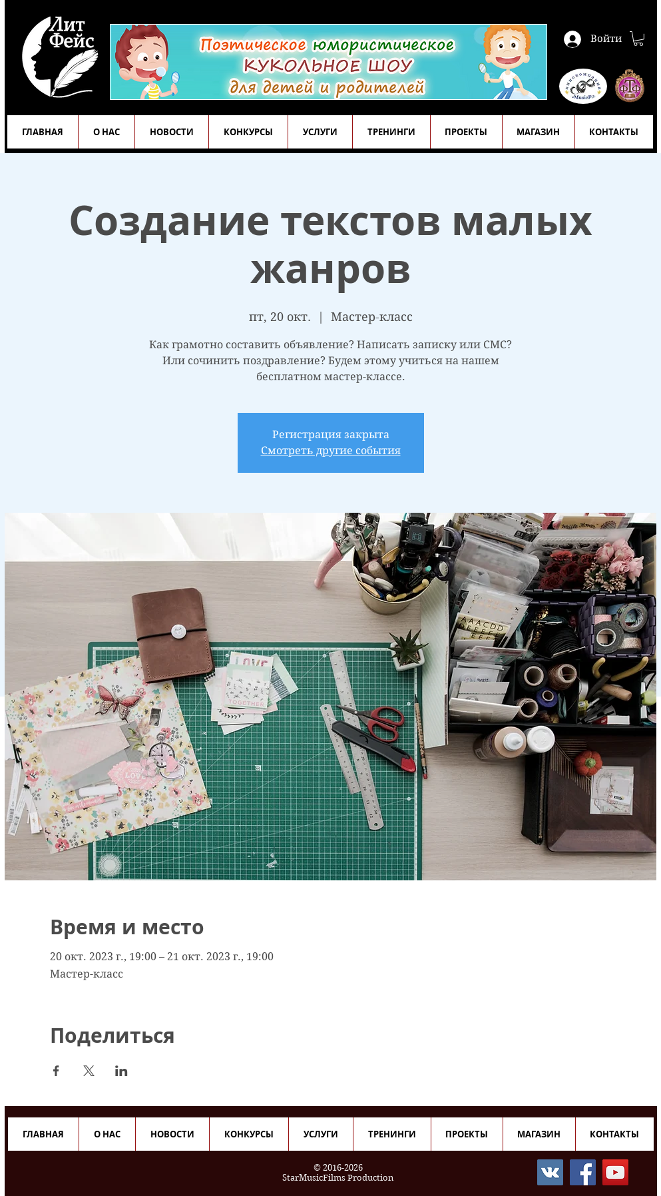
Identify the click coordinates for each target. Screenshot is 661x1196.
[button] (638, 38)
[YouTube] (615, 1172)
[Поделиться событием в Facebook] (56, 1070)
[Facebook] (583, 1172)
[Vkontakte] (550, 1172)
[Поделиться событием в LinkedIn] (121, 1070)
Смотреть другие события (331, 450)
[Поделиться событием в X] (89, 1070)
